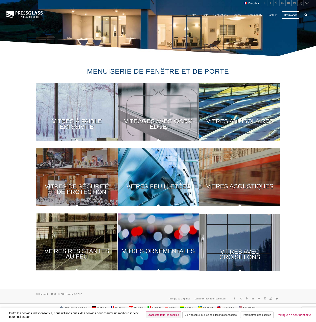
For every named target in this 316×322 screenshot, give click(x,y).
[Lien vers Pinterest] (276, 3)
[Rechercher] (306, 15)
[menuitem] (250, 3)
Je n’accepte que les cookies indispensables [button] (211, 314)
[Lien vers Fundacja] (307, 3)
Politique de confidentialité (294, 315)
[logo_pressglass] (25, 15)
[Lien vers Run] (301, 3)
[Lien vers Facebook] (264, 3)
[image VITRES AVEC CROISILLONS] (240, 246)
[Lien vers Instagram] (294, 3)
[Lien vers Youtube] (288, 3)
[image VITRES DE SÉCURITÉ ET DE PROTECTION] (77, 181)
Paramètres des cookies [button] (257, 314)
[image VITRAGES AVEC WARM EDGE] (158, 115)
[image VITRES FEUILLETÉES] (158, 181)
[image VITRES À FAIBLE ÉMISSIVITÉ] (77, 115)
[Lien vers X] (270, 3)
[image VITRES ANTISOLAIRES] (240, 115)
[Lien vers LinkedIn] (282, 3)
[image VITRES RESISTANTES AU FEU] (77, 246)
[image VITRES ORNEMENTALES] (158, 246)
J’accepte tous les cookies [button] (163, 314)
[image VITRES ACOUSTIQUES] (240, 181)
